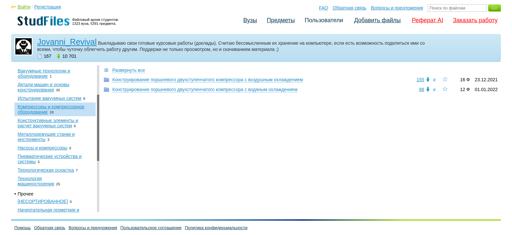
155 (420, 79)
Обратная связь (349, 7)
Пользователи (324, 20)
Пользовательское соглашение (151, 227)
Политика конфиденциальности (216, 227)
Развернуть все (128, 70)
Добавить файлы (377, 20)
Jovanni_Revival (67, 41)
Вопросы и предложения (397, 7)
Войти (24, 6)
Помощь (22, 227)
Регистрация (47, 6)
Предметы (281, 20)
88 (421, 89)
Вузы (250, 20)
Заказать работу (475, 20)
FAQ (323, 7)
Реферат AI (427, 20)
